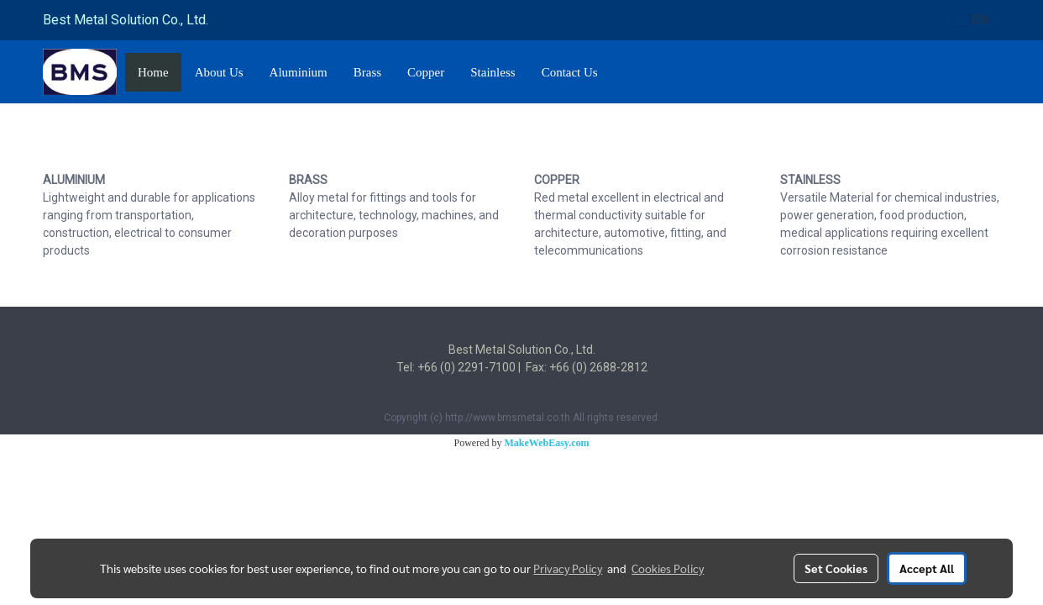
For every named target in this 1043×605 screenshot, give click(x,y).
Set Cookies (836, 568)
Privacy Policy (567, 568)
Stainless (492, 72)
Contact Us (570, 72)
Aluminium (299, 72)
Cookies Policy (668, 568)
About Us (219, 72)
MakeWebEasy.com (547, 443)
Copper (425, 72)
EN (970, 19)
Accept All (926, 568)
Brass (367, 72)
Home (153, 72)
